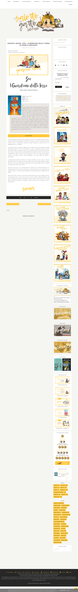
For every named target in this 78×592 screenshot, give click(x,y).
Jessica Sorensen (63, 518)
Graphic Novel (26, 42)
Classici (55, 486)
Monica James (64, 541)
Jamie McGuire (57, 509)
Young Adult (56, 498)
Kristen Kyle (56, 520)
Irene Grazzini (57, 525)
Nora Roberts (57, 534)
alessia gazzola (57, 516)
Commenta (37, 199)
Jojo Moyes (56, 539)
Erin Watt (56, 511)
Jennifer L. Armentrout (59, 504)
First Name (57, 84)
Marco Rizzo (56, 532)
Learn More (63, 590)
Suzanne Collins (65, 513)
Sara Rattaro (63, 520)
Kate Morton (63, 539)
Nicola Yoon (63, 532)
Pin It (32, 199)
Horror (55, 491)
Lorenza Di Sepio (64, 527)
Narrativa (62, 491)
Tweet (19, 199)
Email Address (58, 80)
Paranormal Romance (58, 493)
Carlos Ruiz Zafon (66, 516)
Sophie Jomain (62, 511)
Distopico (63, 486)
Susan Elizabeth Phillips (59, 523)
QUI (29, 102)
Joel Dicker (63, 525)
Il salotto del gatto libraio (63, 474)
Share (24, 199)
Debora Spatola (57, 513)
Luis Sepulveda (57, 541)
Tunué (32, 42)
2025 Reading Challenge (61, 472)
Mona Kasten (64, 509)
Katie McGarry (57, 527)
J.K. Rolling (56, 518)
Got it (68, 590)
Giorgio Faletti (64, 534)
